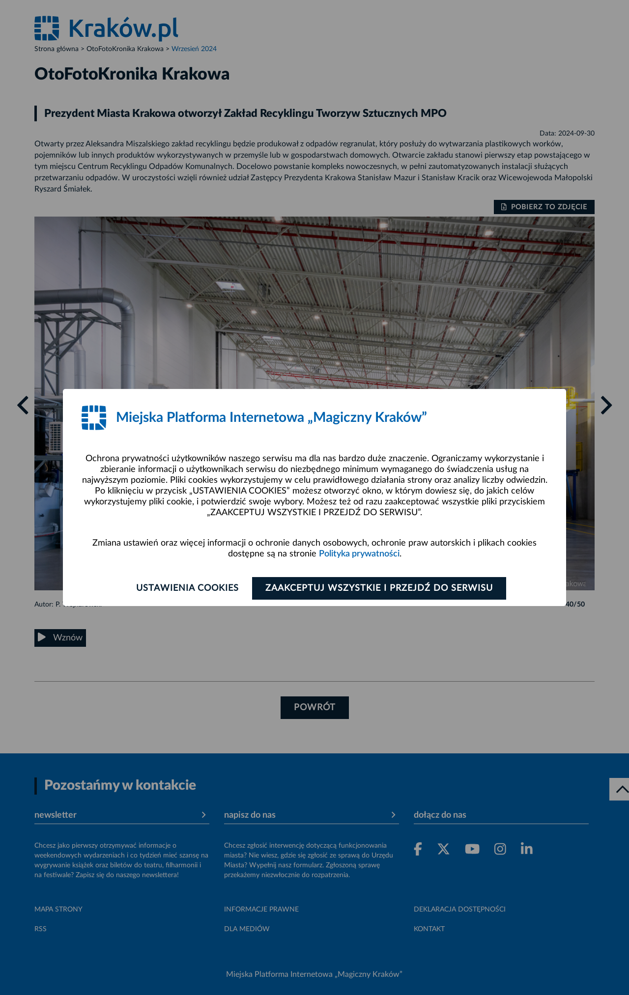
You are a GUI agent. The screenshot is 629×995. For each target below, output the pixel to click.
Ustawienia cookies (187, 588)
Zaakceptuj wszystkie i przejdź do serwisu (379, 588)
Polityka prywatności (359, 554)
